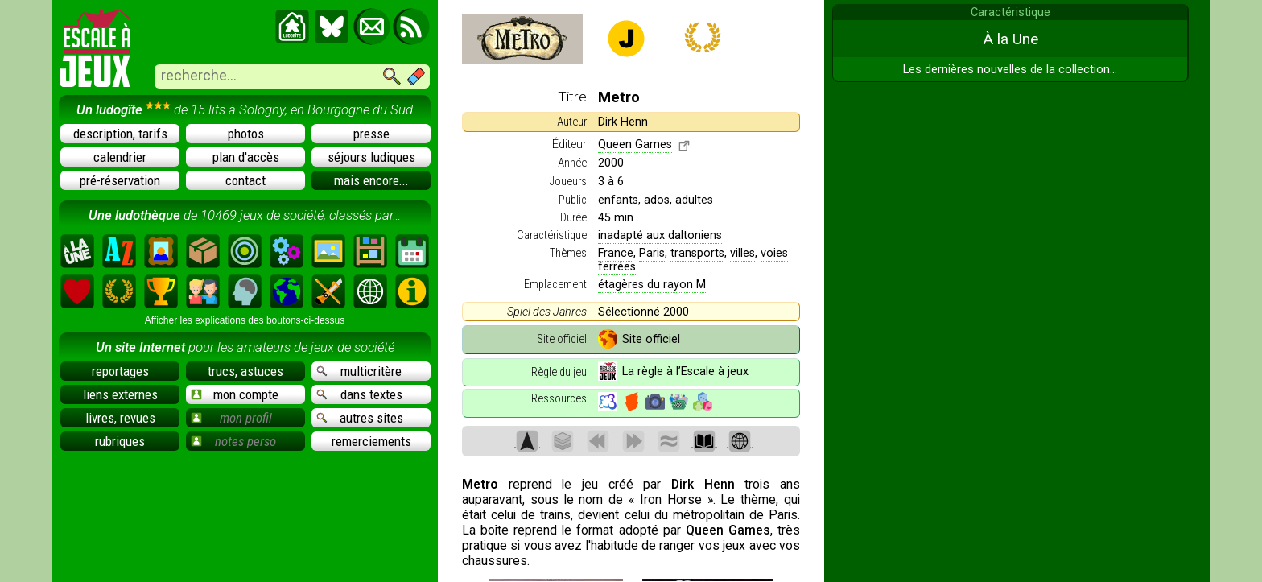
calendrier (119, 157)
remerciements (371, 441)
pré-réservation (120, 180)
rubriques (120, 441)
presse (371, 134)
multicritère (359, 371)
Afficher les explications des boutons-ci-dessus (245, 320)
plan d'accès (245, 157)
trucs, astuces (245, 371)
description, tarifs (120, 134)
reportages (120, 371)
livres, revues (120, 418)
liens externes (120, 394)
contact (245, 180)
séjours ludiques (371, 157)
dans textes (359, 394)
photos (246, 134)
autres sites (359, 418)
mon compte (234, 394)
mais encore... (371, 180)
